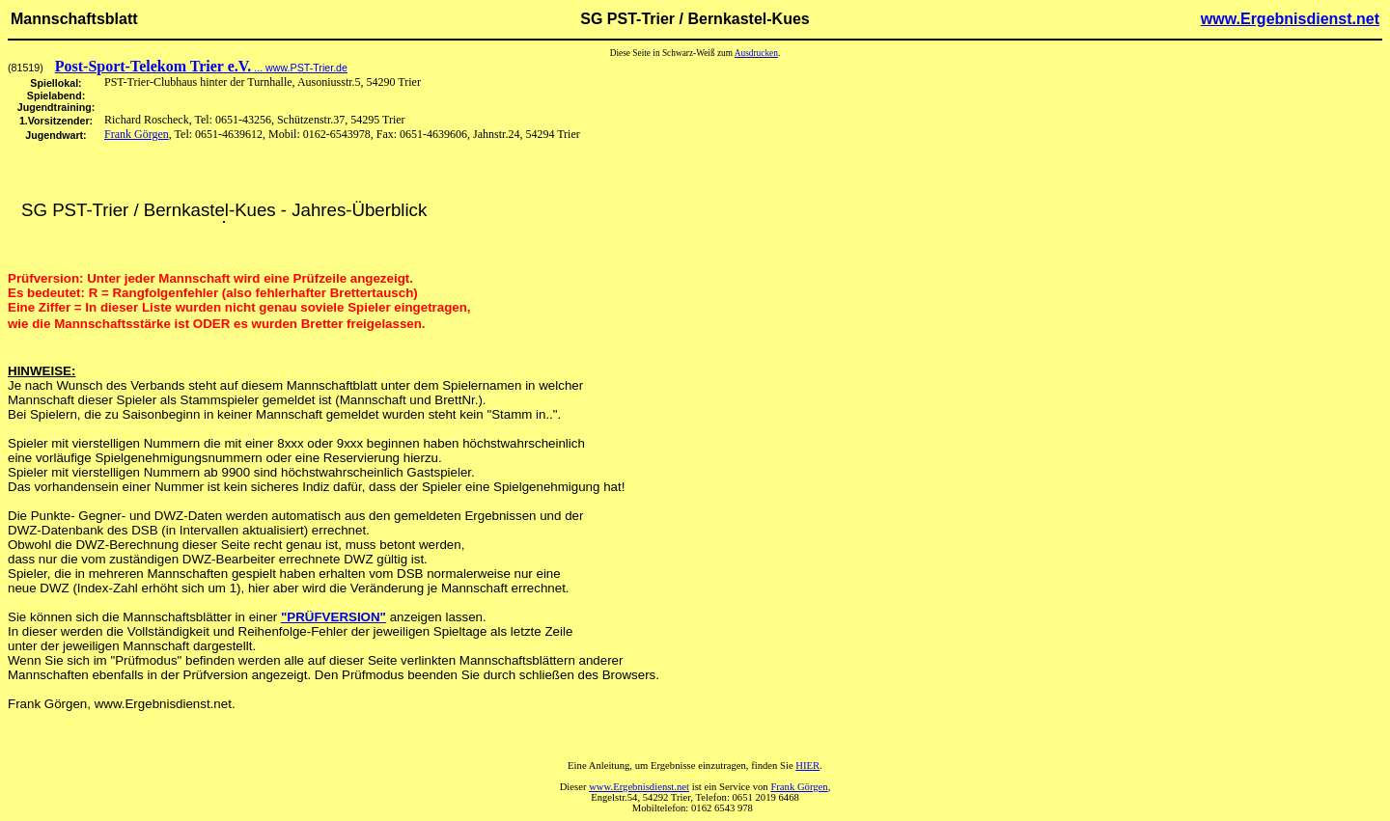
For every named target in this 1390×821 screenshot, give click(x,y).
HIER (807, 765)
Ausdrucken (756, 53)
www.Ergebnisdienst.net (1290, 19)
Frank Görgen (136, 134)
